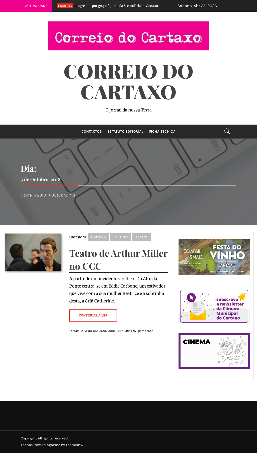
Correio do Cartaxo (128, 81)
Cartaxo (98, 236)
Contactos (91, 131)
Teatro (141, 236)
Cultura (121, 236)
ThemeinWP (76, 445)
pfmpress (146, 331)
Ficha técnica (162, 131)
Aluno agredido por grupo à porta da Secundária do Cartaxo (105, 6)
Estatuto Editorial (125, 131)
